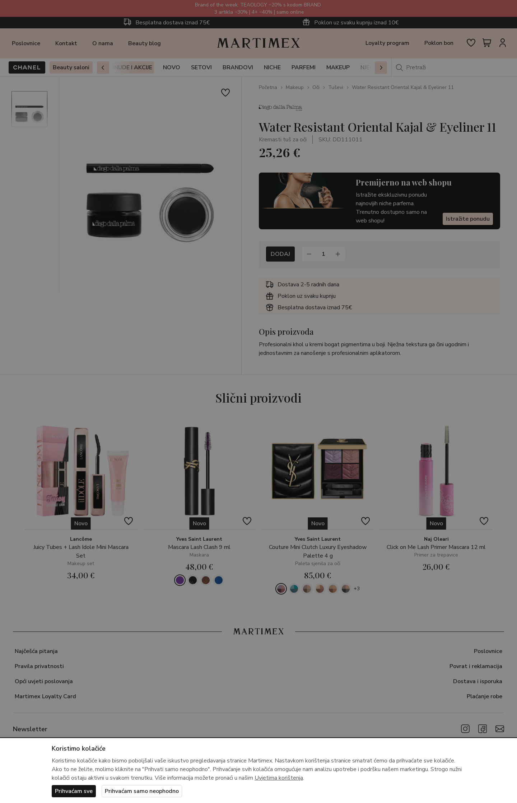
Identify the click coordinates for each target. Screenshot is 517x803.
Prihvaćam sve (74, 791)
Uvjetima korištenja (279, 778)
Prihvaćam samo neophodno (142, 791)
